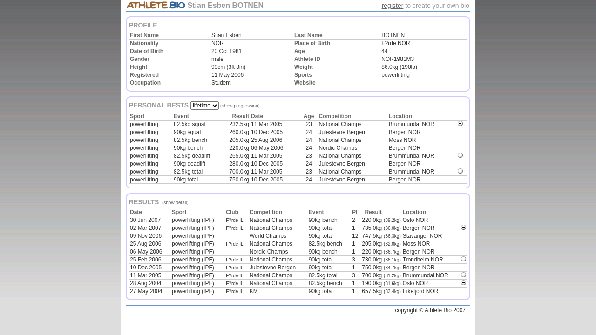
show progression (240, 105)
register (393, 5)
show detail (175, 202)
